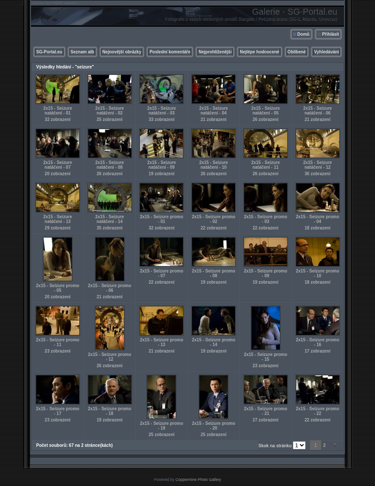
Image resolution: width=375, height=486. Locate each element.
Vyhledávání (326, 52)
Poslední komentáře (169, 52)
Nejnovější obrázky (122, 52)
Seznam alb (82, 52)
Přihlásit (330, 34)
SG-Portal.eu (49, 52)
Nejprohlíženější (215, 52)
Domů (304, 34)
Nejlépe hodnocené (259, 52)
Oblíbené (297, 52)
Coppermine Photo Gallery (198, 479)
